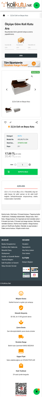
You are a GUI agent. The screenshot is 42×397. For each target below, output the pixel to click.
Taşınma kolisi (35, 214)
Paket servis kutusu (8, 228)
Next (35, 89)
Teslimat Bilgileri (7, 260)
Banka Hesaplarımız (8, 244)
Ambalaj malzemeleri (17, 217)
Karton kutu (6, 214)
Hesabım (25, 244)
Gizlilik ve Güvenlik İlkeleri (10, 256)
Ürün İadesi (26, 253)
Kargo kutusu (10, 219)
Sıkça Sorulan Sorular (9, 266)
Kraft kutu (5, 217)
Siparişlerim (26, 247)
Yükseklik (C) (31, 45)
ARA (21, 56)
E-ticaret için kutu (8, 221)
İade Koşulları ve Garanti (10, 263)
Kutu (3, 219)
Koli (36, 217)
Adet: (11, 164)
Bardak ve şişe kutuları (29, 226)
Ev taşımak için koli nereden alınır (27, 219)
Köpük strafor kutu (22, 228)
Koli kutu (14, 214)
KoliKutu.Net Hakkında (9, 247)
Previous (6, 89)
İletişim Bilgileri (27, 262)
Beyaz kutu (30, 217)
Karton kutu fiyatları (21, 224)
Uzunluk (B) (8, 45)
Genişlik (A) (19, 45)
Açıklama (21, 186)
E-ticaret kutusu (23, 214)
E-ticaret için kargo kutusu (24, 221)
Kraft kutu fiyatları (14, 226)
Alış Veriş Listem (28, 250)
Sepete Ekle (18, 172)
